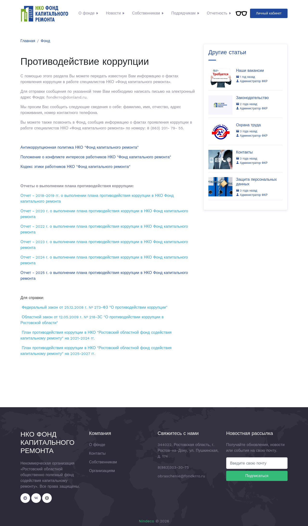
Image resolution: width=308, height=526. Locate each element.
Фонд (45, 41)
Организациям (102, 470)
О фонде (86, 13)
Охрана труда (248, 125)
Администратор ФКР (252, 81)
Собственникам (146, 13)
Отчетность (217, 13)
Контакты (244, 152)
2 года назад (246, 104)
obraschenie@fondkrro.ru (181, 476)
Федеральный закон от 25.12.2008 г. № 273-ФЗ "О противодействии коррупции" (94, 307)
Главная (27, 41)
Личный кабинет (269, 13)
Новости (113, 13)
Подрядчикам (183, 13)
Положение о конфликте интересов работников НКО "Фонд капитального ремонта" (95, 157)
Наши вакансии (250, 70)
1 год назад (245, 77)
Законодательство (252, 97)
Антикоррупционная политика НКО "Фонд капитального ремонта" (79, 147)
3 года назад (246, 131)
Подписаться (257, 475)
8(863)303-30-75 (173, 467)
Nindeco (146, 521)
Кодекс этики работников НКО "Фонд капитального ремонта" (75, 166)
